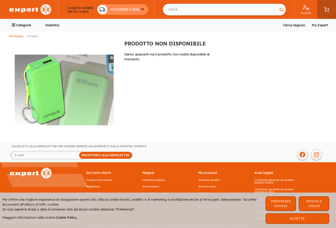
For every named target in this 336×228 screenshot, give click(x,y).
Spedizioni (93, 186)
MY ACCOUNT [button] (207, 173)
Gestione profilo (209, 180)
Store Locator (150, 186)
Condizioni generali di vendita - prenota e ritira (274, 190)
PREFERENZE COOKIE (281, 203)
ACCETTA (297, 218)
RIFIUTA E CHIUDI (314, 203)
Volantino (52, 25)
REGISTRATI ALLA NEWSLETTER (106, 155)
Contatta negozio (153, 180)
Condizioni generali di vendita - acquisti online (274, 181)
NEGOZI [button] (148, 173)
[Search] (220, 9)
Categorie (21, 25)
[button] (122, 9)
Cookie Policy (66, 217)
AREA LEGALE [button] (263, 173)
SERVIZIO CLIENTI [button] (98, 173)
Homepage (16, 36)
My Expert (320, 25)
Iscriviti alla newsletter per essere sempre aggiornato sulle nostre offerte (79, 146)
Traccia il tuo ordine (99, 180)
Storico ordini (207, 186)
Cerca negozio (294, 25)
